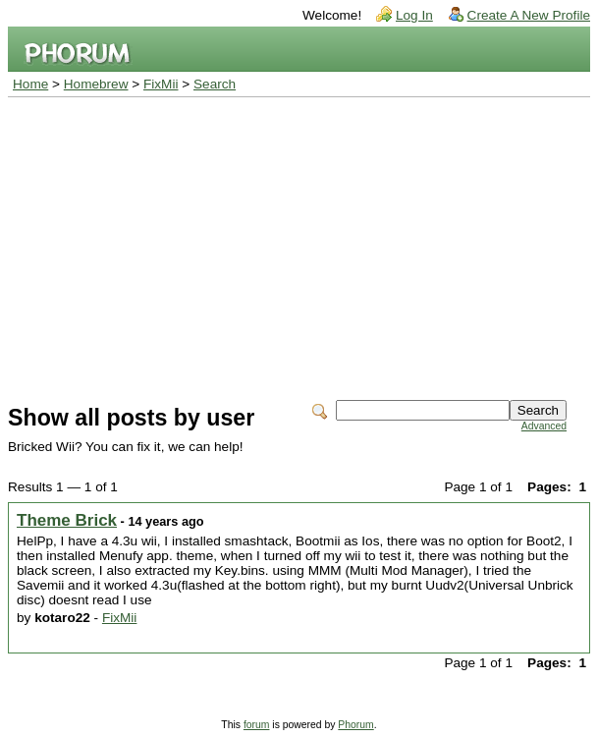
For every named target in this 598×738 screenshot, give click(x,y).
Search (214, 84)
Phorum (355, 724)
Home (30, 84)
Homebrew (96, 84)
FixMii (161, 84)
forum (257, 724)
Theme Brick (67, 520)
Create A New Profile (528, 15)
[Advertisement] (299, 244)
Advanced (544, 426)
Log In (414, 15)
